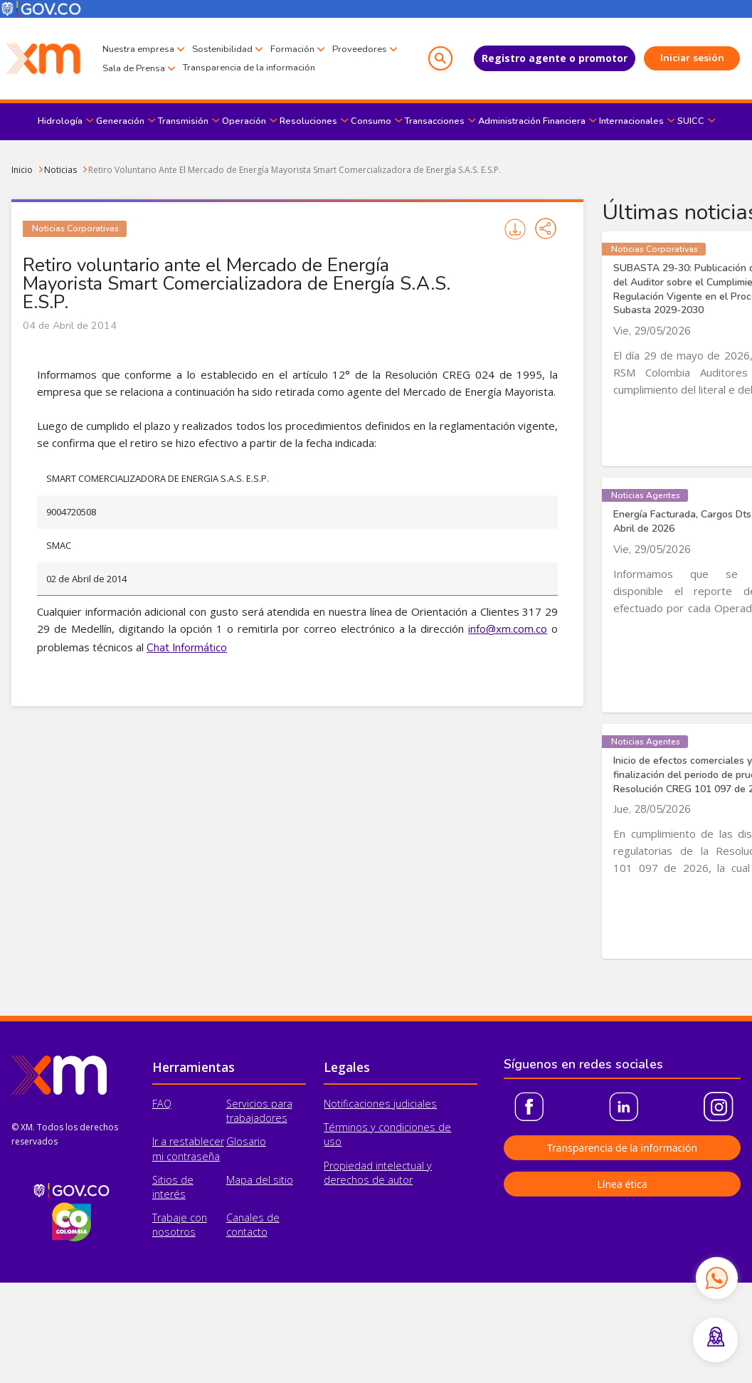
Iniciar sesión (692, 58)
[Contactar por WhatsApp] (716, 1277)
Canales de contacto (253, 1225)
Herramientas (193, 1067)
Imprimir (515, 229)
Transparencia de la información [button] (622, 1148)
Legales (347, 1067)
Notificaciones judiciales (380, 1103)
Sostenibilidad (222, 49)
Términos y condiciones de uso (387, 1134)
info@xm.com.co (507, 629)
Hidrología (60, 121)
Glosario (246, 1141)
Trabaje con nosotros (179, 1225)
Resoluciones (308, 121)
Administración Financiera (532, 121)
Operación (244, 121)
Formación (292, 49)
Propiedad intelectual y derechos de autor (378, 1173)
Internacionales (631, 121)
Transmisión (183, 121)
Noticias (60, 170)
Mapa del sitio (259, 1180)
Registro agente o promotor (554, 58)
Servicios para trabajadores (259, 1111)
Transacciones (435, 121)
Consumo (371, 121)
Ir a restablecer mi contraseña (188, 1148)
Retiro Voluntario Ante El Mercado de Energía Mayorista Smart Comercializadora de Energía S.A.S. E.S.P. (294, 170)
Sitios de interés (173, 1187)
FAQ (161, 1103)
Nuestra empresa (138, 49)
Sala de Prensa (133, 68)
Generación (120, 121)
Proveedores (359, 49)
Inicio (22, 170)
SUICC (690, 121)
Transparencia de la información (249, 67)
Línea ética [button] (622, 1184)
